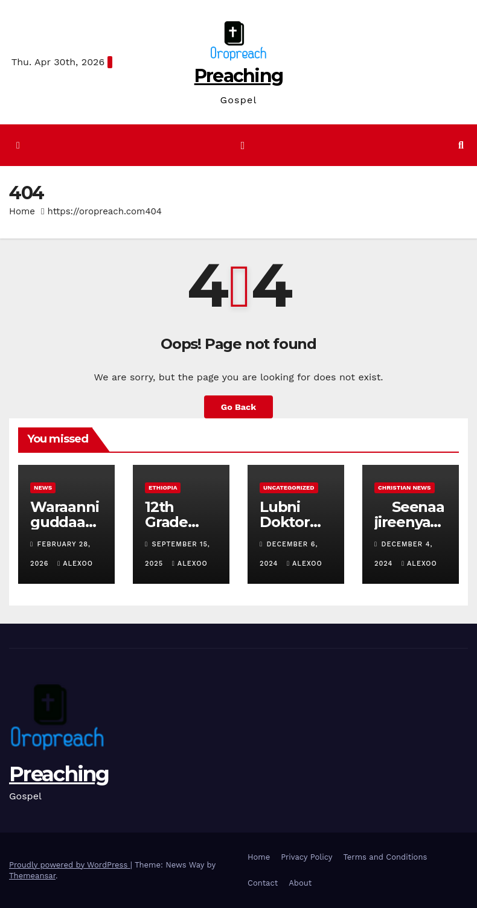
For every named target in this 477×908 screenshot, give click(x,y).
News (43, 487)
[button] (461, 145)
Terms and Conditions (385, 857)
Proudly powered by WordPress (69, 864)
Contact (263, 882)
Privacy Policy (306, 857)
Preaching (238, 76)
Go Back (238, 407)
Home (22, 211)
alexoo (75, 564)
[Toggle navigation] (243, 145)
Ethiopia (163, 487)
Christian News (404, 487)
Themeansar (32, 875)
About (300, 882)
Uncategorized (289, 487)
